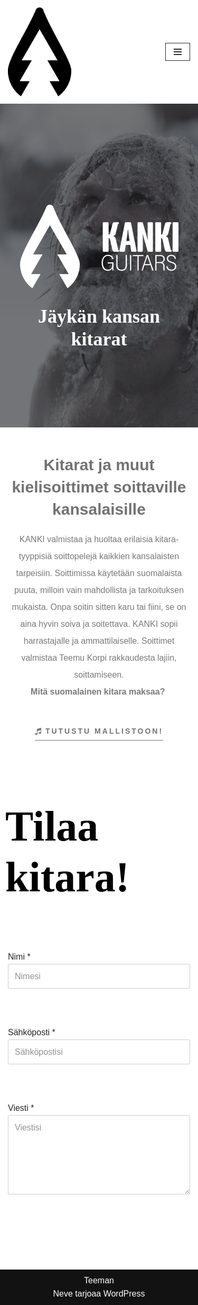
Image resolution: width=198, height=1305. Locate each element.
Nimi (19, 956)
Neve (62, 1293)
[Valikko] (177, 52)
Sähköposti (31, 1032)
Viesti (21, 1107)
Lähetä (29, 1234)
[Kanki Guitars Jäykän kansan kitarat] (39, 51)
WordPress (124, 1293)
